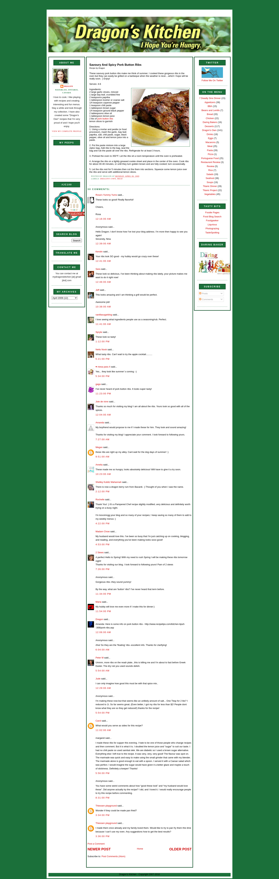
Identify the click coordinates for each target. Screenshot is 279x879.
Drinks (210, 134)
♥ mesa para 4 (103, 366)
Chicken (210, 118)
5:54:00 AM (102, 670)
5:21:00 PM (103, 359)
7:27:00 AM (102, 439)
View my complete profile (67, 131)
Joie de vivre (102, 401)
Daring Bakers (210, 122)
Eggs (210, 138)
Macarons (210, 142)
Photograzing (212, 228)
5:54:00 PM (103, 712)
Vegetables (210, 194)
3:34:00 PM (103, 815)
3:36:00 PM (103, 836)
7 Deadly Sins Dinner (210, 98)
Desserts (209, 126)
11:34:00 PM (103, 594)
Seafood (210, 178)
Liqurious (212, 224)
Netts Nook (101, 349)
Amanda (100, 422)
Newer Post (99, 849)
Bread (210, 114)
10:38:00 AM (103, 306)
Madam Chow (103, 531)
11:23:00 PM (103, 393)
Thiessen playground (106, 805)
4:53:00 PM (103, 544)
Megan (99, 447)
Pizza (210, 154)
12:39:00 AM (103, 243)
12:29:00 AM (103, 688)
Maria (98, 602)
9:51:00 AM (102, 456)
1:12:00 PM (103, 341)
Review (210, 166)
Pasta (210, 150)
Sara (98, 269)
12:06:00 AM (103, 632)
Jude (98, 678)
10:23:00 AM (103, 474)
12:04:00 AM (103, 414)
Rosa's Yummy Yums (106, 195)
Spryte (99, 332)
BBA (210, 106)
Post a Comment (96, 843)
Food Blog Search (212, 216)
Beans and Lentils (210, 110)
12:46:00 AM (103, 282)
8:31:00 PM (103, 797)
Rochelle (100, 499)
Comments (206, 299)
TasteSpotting (212, 232)
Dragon (68, 86)
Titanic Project (210, 190)
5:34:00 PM (103, 376)
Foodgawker (212, 220)
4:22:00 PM (103, 523)
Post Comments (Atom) (113, 856)
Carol (98, 720)
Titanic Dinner (210, 186)
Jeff (97, 290)
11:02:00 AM (103, 730)
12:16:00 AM (103, 219)
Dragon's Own (108, 179)
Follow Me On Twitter (212, 80)
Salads (209, 174)
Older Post (180, 849)
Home (63, 19)
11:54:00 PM (103, 611)
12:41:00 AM (103, 261)
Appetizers (209, 102)
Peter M (100, 657)
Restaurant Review (210, 162)
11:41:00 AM (103, 324)
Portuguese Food (210, 158)
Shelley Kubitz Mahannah (109, 482)
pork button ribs (105, 118)
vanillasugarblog (104, 314)
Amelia (99, 464)
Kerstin (99, 251)
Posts (203, 293)
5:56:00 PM (103, 773)
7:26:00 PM (103, 569)
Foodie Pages (212, 212)
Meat (120, 179)
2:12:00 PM (103, 491)
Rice (210, 170)
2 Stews (100, 552)
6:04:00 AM (102, 649)
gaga (98, 384)
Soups (210, 182)
